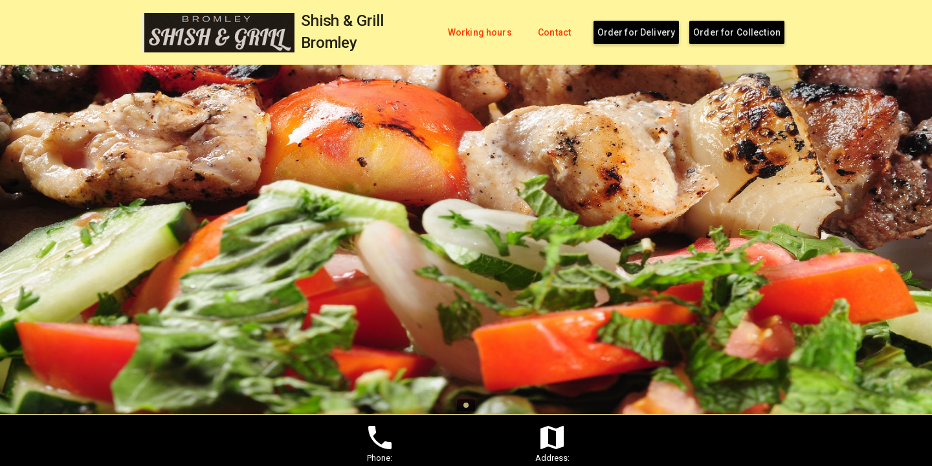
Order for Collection (737, 32)
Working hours (480, 32)
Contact (554, 32)
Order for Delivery (636, 32)
